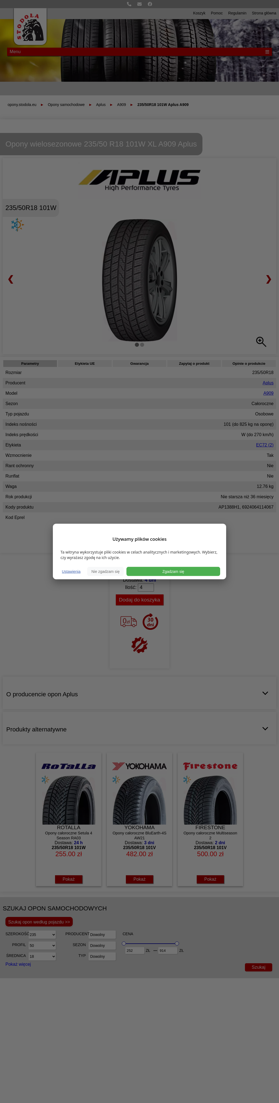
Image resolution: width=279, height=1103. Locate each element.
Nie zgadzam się (105, 571)
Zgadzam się (173, 571)
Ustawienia (71, 571)
